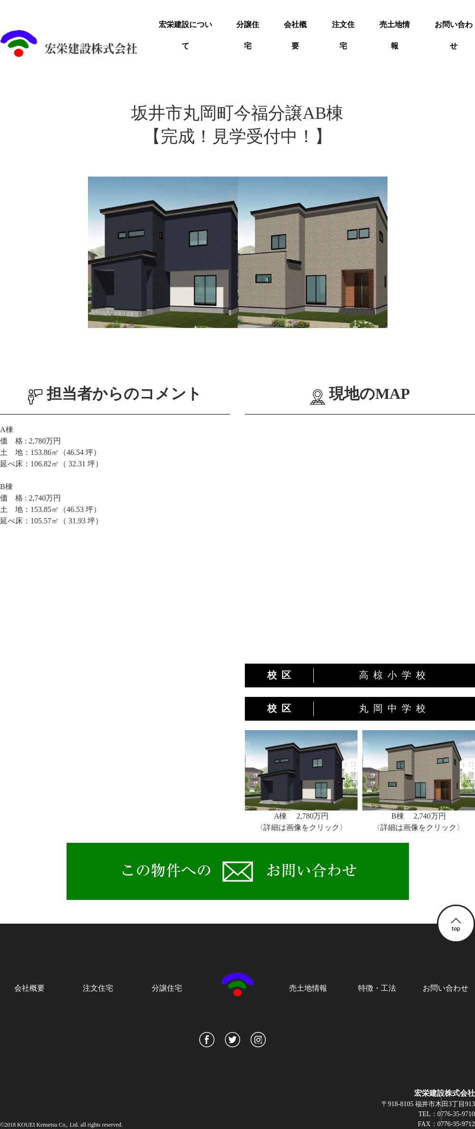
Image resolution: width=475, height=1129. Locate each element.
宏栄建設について (185, 35)
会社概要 (295, 35)
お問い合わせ (454, 35)
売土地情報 (394, 35)
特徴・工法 (377, 988)
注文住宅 (343, 35)
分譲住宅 (247, 35)
